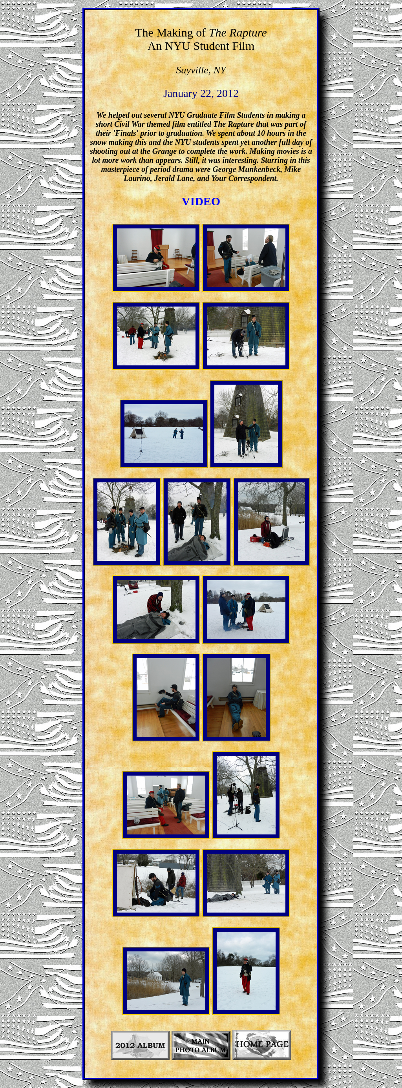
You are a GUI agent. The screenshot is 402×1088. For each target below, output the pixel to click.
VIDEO (201, 201)
